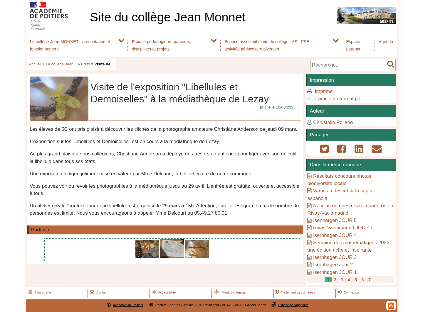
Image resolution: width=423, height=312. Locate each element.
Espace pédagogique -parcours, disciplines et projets (161, 45)
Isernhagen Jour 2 (333, 264)
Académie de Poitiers (128, 305)
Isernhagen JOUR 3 (335, 257)
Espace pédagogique (293, 305)
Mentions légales (229, 292)
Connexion (347, 292)
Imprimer (324, 91)
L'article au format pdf (338, 98)
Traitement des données (294, 292)
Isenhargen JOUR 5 (335, 220)
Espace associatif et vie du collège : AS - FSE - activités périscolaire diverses (268, 45)
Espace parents (353, 45)
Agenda (386, 41)
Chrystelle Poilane (333, 122)
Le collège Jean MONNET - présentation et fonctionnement (70, 45)
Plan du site (38, 292)
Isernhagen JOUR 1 (335, 272)
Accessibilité (163, 292)
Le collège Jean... (61, 64)
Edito (85, 64)
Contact (98, 292)
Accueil (35, 64)
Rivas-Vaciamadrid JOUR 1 (343, 227)
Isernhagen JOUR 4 (335, 235)
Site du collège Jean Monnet (168, 17)
